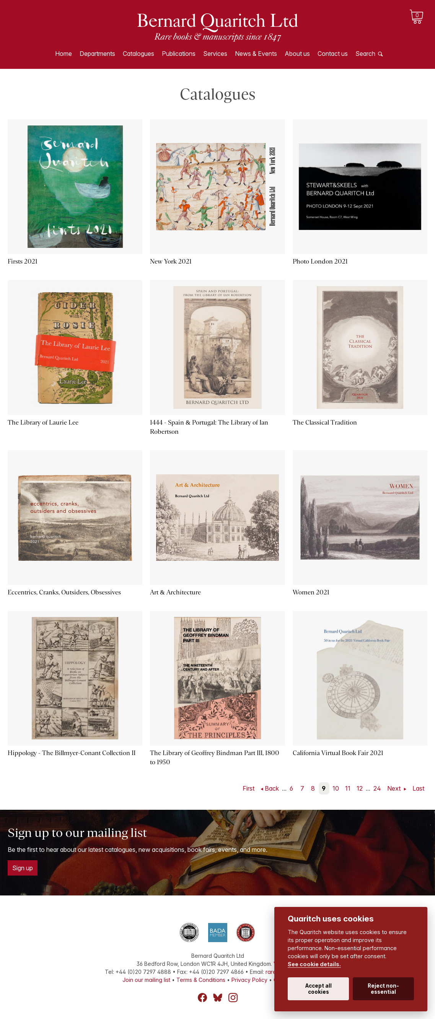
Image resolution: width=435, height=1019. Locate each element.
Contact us (333, 53)
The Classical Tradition (325, 422)
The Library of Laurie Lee (43, 422)
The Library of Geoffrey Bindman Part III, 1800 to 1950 (214, 757)
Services (215, 53)
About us (297, 53)
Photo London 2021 (320, 261)
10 (335, 788)
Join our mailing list (146, 980)
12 (360, 788)
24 (377, 788)
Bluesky (217, 997)
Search (365, 53)
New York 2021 (171, 261)
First (248, 788)
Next (394, 788)
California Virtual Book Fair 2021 (338, 753)
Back (272, 788)
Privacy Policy (249, 980)
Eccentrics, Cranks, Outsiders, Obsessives (64, 592)
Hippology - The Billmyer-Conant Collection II (71, 753)
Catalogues (138, 53)
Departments (97, 53)
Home (63, 53)
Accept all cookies (318, 989)
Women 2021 (311, 592)
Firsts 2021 (22, 261)
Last (418, 788)
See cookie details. (314, 964)
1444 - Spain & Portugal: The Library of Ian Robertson (209, 427)
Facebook (202, 997)
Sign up (22, 868)
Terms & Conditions (200, 980)
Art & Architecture (175, 592)
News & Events (256, 53)
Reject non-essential (383, 989)
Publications (179, 53)
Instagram (233, 997)
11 (347, 788)
